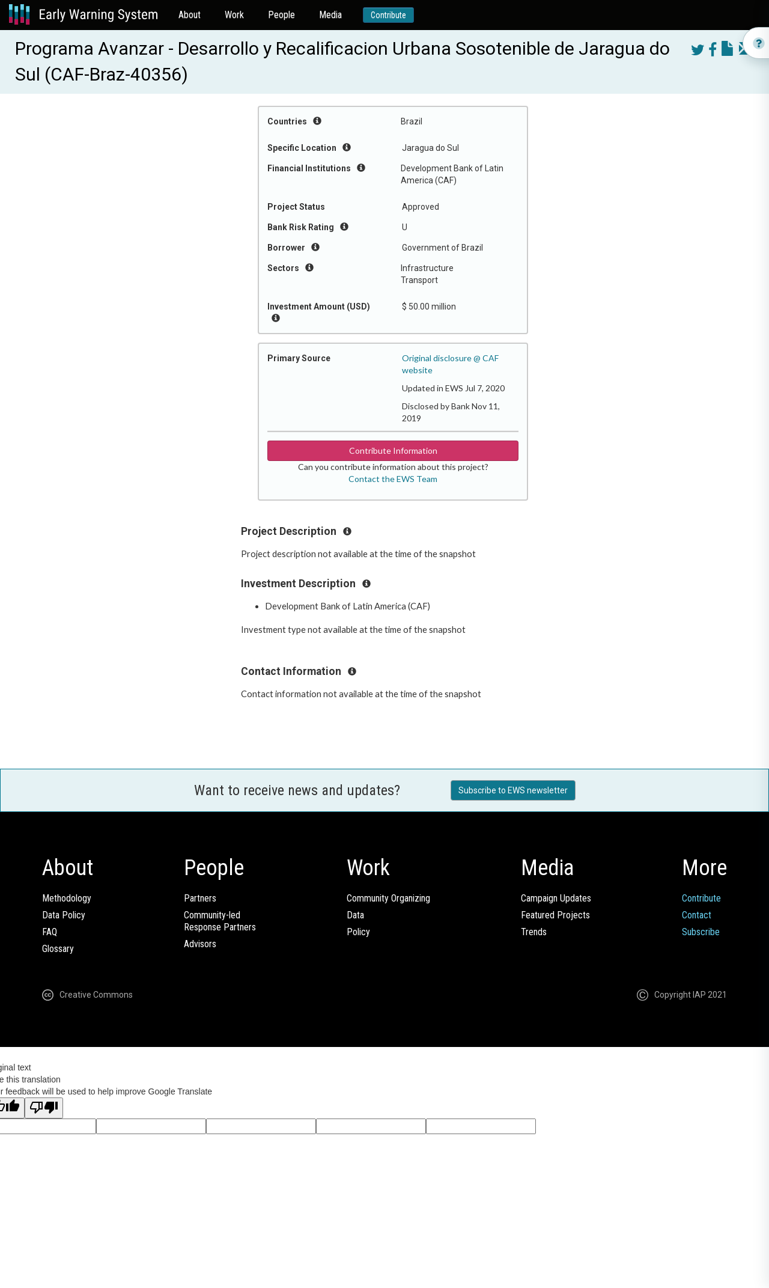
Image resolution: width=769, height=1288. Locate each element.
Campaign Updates (556, 898)
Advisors (200, 944)
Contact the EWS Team (392, 479)
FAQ (49, 932)
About (189, 14)
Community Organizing (388, 898)
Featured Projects (555, 915)
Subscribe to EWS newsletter (513, 790)
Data (355, 915)
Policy (358, 932)
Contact (696, 915)
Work (234, 14)
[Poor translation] (44, 1108)
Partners (200, 898)
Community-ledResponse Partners (220, 921)
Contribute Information (393, 450)
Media (330, 14)
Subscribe (701, 932)
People (281, 14)
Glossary (58, 948)
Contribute (388, 15)
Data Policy (63, 915)
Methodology (66, 898)
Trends (534, 932)
